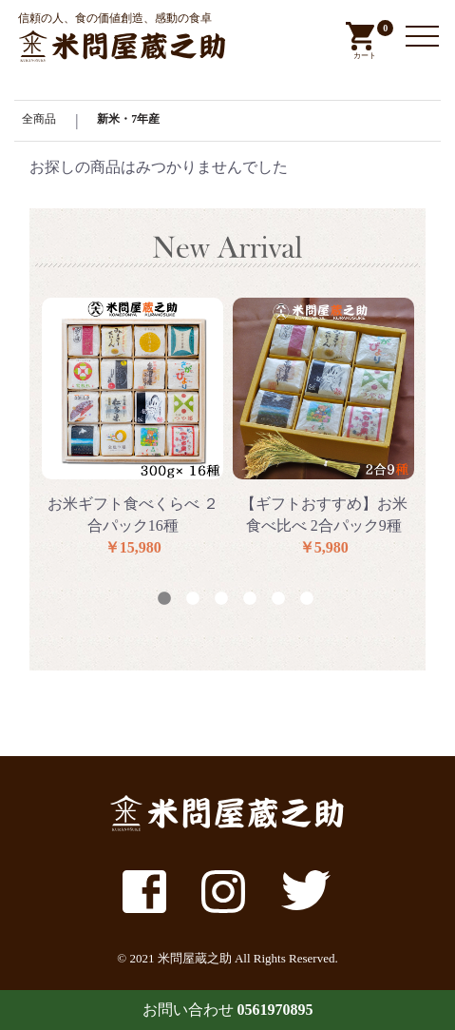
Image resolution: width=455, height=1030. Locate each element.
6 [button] (306, 599)
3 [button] (221, 599)
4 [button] (249, 599)
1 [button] (164, 599)
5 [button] (278, 599)
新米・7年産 (128, 119)
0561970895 (275, 1009)
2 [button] (192, 599)
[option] (132, 428)
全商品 (39, 119)
